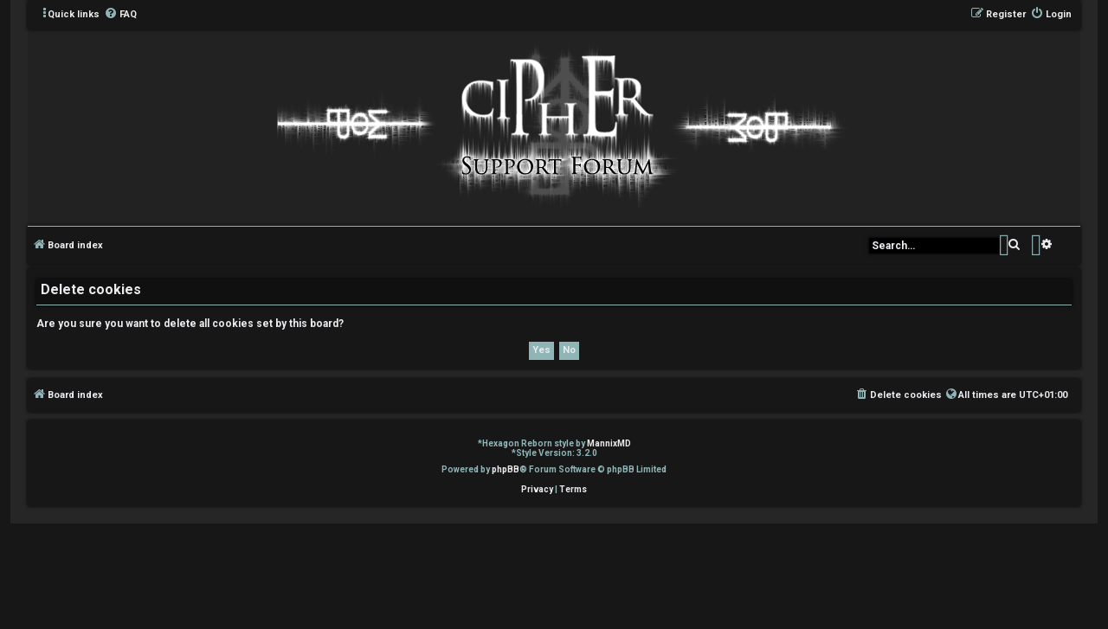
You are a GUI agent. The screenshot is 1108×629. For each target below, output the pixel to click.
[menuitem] (120, 14)
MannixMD (609, 443)
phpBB (505, 469)
